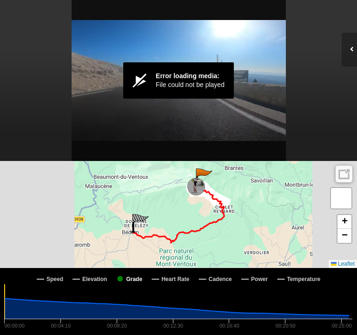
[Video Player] (178, 80)
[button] (203, 177)
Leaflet (343, 264)
